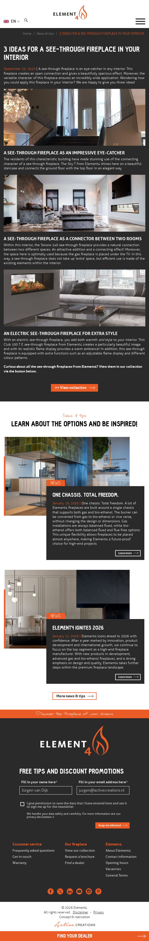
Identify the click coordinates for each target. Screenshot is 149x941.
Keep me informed (110, 825)
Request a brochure (80, 857)
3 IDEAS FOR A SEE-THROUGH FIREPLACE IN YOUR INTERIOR (101, 33)
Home (27, 33)
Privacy (98, 912)
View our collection (80, 850)
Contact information (121, 857)
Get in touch (21, 857)
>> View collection (71, 387)
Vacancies (113, 869)
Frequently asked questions (33, 850)
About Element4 (118, 850)
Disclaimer (80, 912)
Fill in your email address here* (103, 782)
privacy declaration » (40, 817)
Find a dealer (75, 863)
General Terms (117, 875)
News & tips (45, 33)
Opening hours (117, 863)
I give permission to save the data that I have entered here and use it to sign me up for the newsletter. (77, 805)
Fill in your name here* (39, 782)
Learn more (125, 553)
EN (13, 21)
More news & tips (70, 696)
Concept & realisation (74, 921)
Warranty (19, 863)
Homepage (74, 21)
